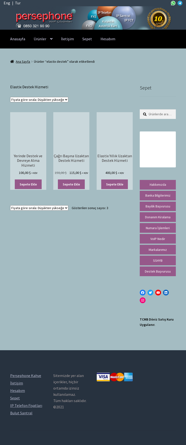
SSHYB (158, 260)
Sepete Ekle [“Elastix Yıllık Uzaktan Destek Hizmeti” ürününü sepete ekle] (114, 184)
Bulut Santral (21, 413)
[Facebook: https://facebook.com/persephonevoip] (143, 292)
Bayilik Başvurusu (158, 206)
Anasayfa (17, 38)
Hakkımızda (158, 184)
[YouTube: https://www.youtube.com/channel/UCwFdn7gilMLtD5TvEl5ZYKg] (158, 292)
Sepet (87, 38)
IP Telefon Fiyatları (26, 405)
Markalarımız (158, 249)
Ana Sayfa (23, 61)
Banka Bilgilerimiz (157, 195)
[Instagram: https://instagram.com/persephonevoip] (143, 300)
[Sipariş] (39, 99)
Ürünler (40, 38)
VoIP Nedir (157, 239)
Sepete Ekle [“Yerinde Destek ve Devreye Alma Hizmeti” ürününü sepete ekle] (28, 184)
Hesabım (108, 38)
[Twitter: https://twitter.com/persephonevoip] (150, 292)
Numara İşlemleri (158, 228)
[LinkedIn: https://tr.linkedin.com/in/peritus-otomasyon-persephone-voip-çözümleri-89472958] (166, 292)
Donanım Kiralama (157, 217)
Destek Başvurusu (158, 271)
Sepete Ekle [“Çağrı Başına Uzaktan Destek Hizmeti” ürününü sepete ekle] (71, 184)
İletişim (67, 38)
